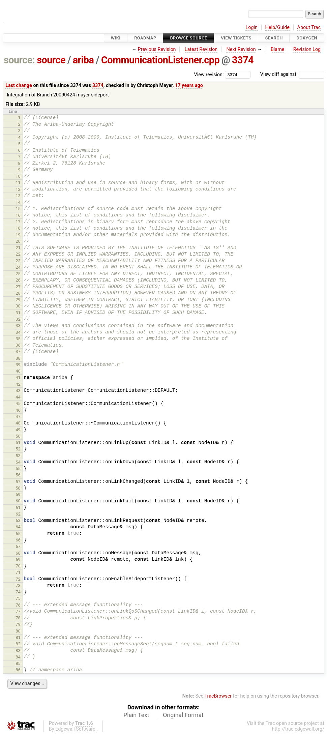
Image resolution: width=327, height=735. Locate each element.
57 (18, 481)
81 (18, 637)
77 (18, 611)
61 (18, 507)
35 (18, 338)
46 (18, 410)
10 (18, 176)
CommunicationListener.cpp (160, 60)
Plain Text (136, 715)
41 (18, 377)
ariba (83, 60)
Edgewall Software (75, 729)
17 (18, 221)
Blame (278, 49)
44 (18, 397)
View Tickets (236, 37)
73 (18, 585)
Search (274, 37)
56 (18, 474)
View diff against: (292, 74)
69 (18, 559)
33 (18, 325)
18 (18, 228)
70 (18, 565)
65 (18, 533)
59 (18, 494)
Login (251, 27)
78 (18, 617)
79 (18, 624)
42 (18, 384)
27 (18, 286)
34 (18, 332)
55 (18, 468)
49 (18, 429)
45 (18, 403)
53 (18, 455)
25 (18, 273)
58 (18, 488)
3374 (243, 60)
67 (18, 546)
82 (18, 643)
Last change (18, 85)
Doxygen (306, 37)
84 (18, 656)
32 (18, 319)
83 (18, 650)
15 (18, 208)
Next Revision (241, 49)
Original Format (183, 715)
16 (18, 215)
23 (18, 260)
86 (18, 669)
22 (18, 254)
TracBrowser (218, 696)
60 (18, 500)
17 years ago (189, 85)
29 (18, 299)
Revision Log (307, 49)
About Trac (309, 27)
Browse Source (188, 37)
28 (18, 293)
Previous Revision (157, 49)
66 (18, 539)
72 (18, 579)
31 (18, 312)
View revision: (209, 74)
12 (18, 189)
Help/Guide (277, 27)
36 (18, 345)
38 (18, 358)
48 (18, 422)
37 (18, 351)
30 (18, 305)
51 (18, 442)
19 (18, 234)
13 (18, 195)
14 (18, 202)
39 (18, 364)
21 (18, 247)
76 (18, 605)
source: (19, 60)
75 (18, 598)
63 (18, 520)
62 (18, 514)
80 (18, 631)
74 (18, 591)
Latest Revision (201, 49)
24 (18, 267)
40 (18, 371)
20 (18, 241)
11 (18, 182)
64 (18, 526)
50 (18, 436)
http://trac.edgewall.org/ (298, 729)
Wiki (116, 37)
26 (18, 280)
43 (18, 390)
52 (18, 448)
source (51, 60)
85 (18, 663)
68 (18, 553)
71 (18, 572)
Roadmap (145, 37)
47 (18, 416)
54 (18, 462)
